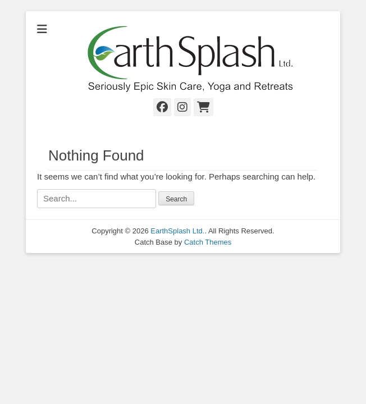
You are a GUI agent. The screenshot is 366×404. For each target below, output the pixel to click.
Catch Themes (207, 242)
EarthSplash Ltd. (177, 231)
